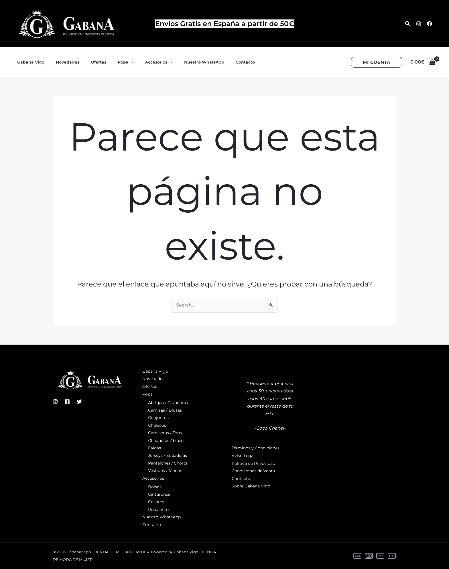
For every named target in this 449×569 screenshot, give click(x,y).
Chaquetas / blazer (166, 440)
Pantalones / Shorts (167, 463)
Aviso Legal (243, 456)
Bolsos (155, 486)
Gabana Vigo (155, 371)
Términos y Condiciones (255, 448)
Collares (156, 502)
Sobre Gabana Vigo (251, 486)
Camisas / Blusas (165, 410)
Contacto (151, 524)
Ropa (147, 394)
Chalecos (157, 425)
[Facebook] (429, 23)
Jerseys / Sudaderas (167, 455)
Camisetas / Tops (165, 433)
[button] (407, 23)
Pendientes (159, 509)
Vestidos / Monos (165, 470)
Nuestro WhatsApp (161, 516)
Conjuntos (158, 417)
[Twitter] (79, 401)
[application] (119, 62)
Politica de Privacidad (253, 463)
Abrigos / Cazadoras (168, 402)
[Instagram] (418, 23)
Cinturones (159, 494)
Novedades (153, 379)
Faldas (154, 448)
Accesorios (153, 478)
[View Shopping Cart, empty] (423, 62)
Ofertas (149, 386)
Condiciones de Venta (253, 471)
